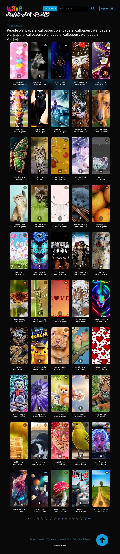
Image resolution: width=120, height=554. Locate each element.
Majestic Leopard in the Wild (39, 178)
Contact (33, 539)
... (38, 518)
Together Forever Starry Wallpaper (60, 83)
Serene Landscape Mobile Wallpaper (101, 510)
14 (42, 518)
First (30, 518)
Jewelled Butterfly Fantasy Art (19, 178)
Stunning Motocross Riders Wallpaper (80, 273)
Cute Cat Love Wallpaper (80, 510)
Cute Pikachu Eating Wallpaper (60, 178)
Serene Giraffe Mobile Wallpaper (19, 131)
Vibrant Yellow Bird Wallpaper (80, 463)
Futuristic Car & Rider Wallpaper (60, 131)
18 (58, 518)
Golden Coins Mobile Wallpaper (19, 463)
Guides (87, 539)
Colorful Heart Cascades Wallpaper (19, 83)
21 (70, 518)
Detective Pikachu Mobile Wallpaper (39, 368)
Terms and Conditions (56, 539)
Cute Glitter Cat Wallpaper (101, 178)
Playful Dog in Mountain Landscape (39, 463)
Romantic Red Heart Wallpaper (101, 368)
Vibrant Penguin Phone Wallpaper (19, 416)
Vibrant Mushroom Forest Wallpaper (60, 510)
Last (90, 518)
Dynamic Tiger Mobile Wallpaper (80, 131)
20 (66, 518)
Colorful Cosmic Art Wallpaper (101, 463)
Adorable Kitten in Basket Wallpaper (80, 226)
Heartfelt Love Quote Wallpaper (60, 463)
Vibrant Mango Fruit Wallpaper (101, 226)
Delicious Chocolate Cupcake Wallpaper (80, 83)
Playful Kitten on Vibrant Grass (40, 226)
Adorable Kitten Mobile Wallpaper (19, 226)
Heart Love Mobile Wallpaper (60, 321)
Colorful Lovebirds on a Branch (80, 368)
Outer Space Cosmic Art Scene (39, 510)
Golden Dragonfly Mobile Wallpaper (39, 321)
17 (54, 518)
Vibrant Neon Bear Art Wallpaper (101, 321)
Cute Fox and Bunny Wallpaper (60, 416)
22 (74, 518)
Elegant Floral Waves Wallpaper (101, 83)
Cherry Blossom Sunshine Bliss (80, 416)
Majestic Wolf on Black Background (39, 83)
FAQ (81, 539)
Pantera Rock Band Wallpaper (60, 273)
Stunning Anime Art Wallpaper (80, 178)
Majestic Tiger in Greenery (101, 416)
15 (46, 518)
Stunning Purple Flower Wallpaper (39, 416)
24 (81, 518)
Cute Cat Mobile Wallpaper (60, 226)
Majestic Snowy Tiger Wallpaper (80, 321)
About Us (41, 539)
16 (50, 518)
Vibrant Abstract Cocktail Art (19, 510)
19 (62, 518)
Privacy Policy (72, 539)
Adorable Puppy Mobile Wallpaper (60, 368)
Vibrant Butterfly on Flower (19, 321)
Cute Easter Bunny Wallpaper (19, 273)
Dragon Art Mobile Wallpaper (19, 368)
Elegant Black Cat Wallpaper (39, 131)
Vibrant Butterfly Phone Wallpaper (39, 273)
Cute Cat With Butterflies (101, 273)
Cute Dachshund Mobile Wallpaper (101, 131)
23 (77, 518)
